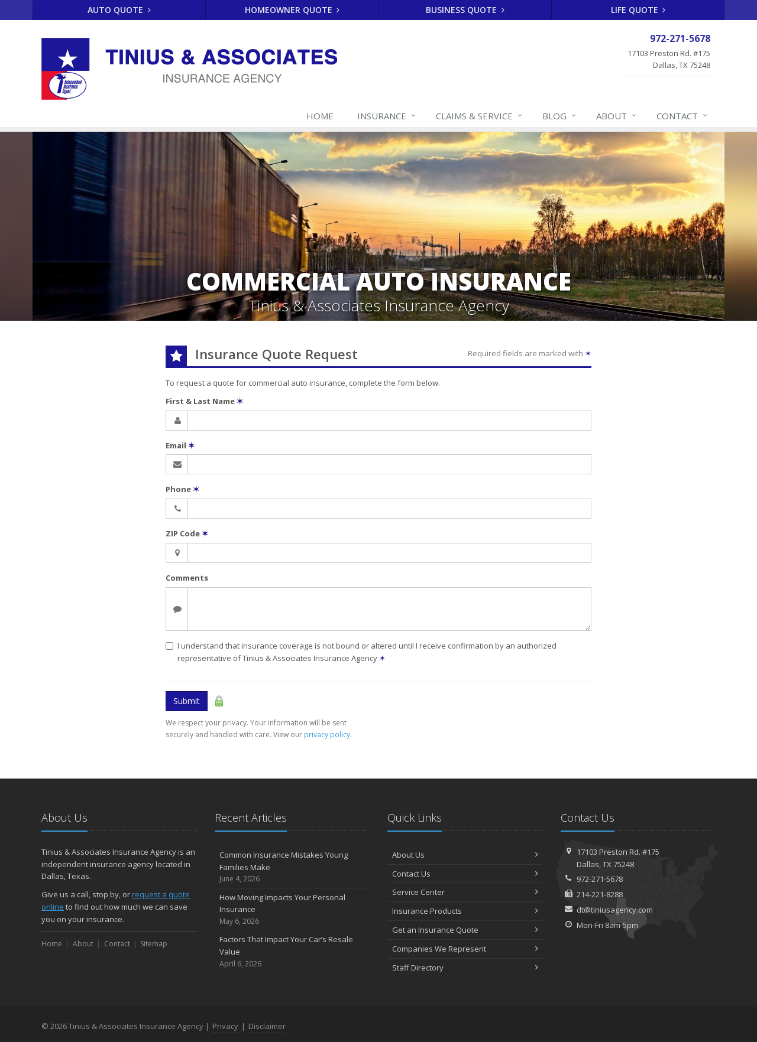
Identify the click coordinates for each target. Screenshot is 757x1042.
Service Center (465, 892)
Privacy (225, 1026)
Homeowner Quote (292, 9)
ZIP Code (187, 533)
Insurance (387, 115)
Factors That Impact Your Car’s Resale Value (292, 951)
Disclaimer (267, 1026)
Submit (186, 700)
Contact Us (465, 873)
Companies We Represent (465, 948)
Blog (559, 115)
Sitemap (153, 944)
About (617, 115)
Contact (682, 115)
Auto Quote (119, 9)
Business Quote (465, 9)
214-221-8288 (600, 894)
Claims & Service (479, 115)
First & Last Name (204, 401)
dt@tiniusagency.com (615, 909)
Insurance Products (465, 911)
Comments (187, 577)
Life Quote (638, 9)
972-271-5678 (600, 879)
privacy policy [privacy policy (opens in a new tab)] (327, 735)
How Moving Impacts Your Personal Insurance (292, 909)
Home (320, 116)
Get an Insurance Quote (465, 929)
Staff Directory (465, 967)
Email (180, 445)
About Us (465, 854)
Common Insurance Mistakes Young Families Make (292, 867)
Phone (182, 489)
